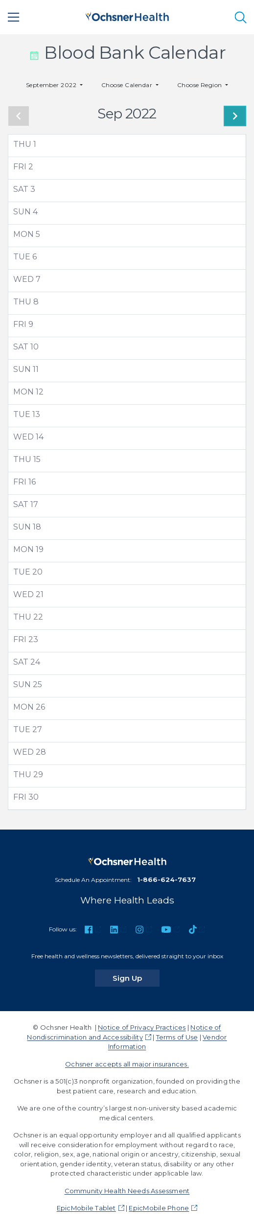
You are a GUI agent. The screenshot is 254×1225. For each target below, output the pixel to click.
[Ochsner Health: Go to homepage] (127, 15)
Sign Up (136, 978)
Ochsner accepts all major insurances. (127, 1064)
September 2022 (52, 85)
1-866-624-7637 (166, 879)
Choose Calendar (127, 85)
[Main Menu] (13, 17)
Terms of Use (177, 1037)
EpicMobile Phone (159, 1208)
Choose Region (200, 85)
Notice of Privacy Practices (141, 1027)
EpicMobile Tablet (86, 1208)
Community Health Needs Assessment (127, 1191)
